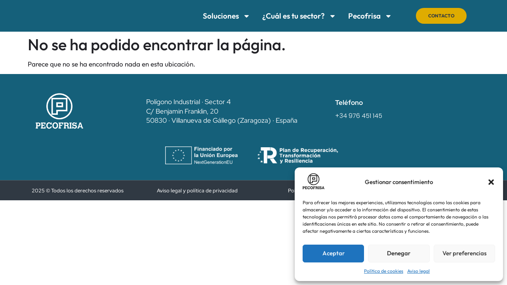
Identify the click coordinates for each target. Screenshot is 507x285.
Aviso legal (418, 271)
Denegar (398, 253)
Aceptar (333, 253)
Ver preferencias (464, 253)
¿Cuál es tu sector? (294, 16)
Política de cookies (383, 271)
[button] (491, 182)
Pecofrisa (365, 16)
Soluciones (221, 16)
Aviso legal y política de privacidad (197, 190)
